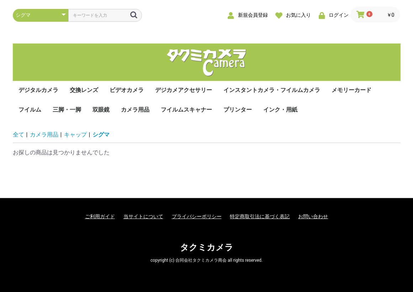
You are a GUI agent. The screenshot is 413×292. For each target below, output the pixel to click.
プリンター (237, 109)
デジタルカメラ (38, 90)
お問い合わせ (313, 216)
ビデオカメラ (127, 90)
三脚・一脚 (67, 109)
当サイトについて (143, 216)
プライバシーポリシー (197, 216)
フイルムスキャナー (186, 109)
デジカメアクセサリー (183, 90)
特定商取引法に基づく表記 (260, 216)
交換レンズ (84, 90)
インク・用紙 (280, 109)
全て (18, 134)
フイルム (29, 109)
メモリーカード (351, 90)
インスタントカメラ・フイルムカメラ (271, 90)
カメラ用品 (135, 109)
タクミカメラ (206, 247)
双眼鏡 (101, 109)
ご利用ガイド (100, 216)
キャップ (75, 134)
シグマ (101, 134)
